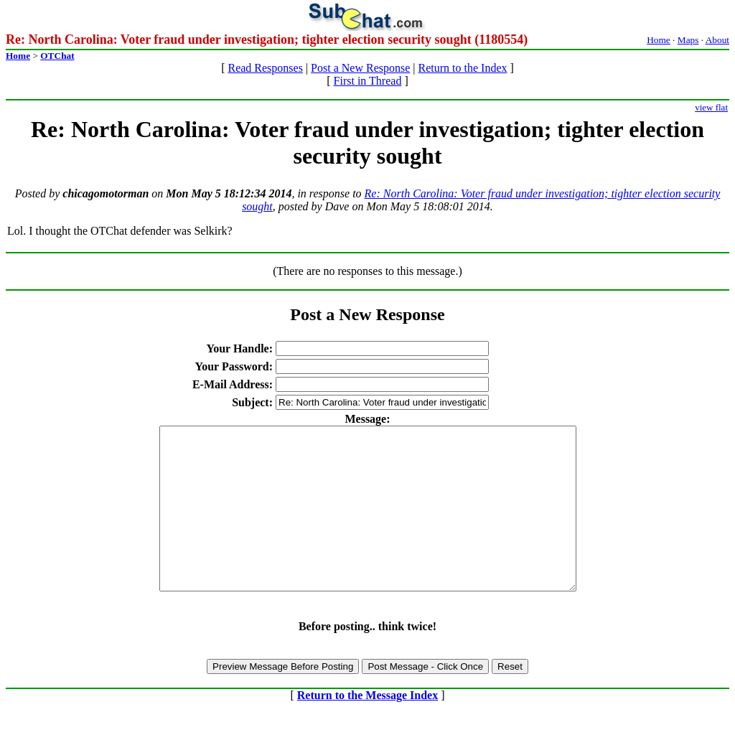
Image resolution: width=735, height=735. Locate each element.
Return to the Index (462, 68)
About (717, 39)
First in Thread (368, 81)
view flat (711, 107)
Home (658, 39)
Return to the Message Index (367, 727)
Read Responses (265, 68)
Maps (688, 39)
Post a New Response (360, 68)
